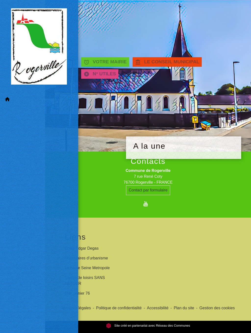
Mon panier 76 (77, 293)
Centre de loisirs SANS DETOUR (85, 281)
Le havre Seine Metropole (87, 268)
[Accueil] (22, 35)
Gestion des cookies (217, 308)
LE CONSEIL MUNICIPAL (167, 62)
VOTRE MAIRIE (105, 62)
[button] (22, 75)
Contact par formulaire (148, 190)
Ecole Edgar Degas (82, 248)
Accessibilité (157, 308)
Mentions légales (76, 308)
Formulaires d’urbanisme (86, 258)
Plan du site (184, 308)
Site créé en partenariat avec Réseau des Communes (148, 325)
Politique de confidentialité (119, 308)
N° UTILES (100, 74)
